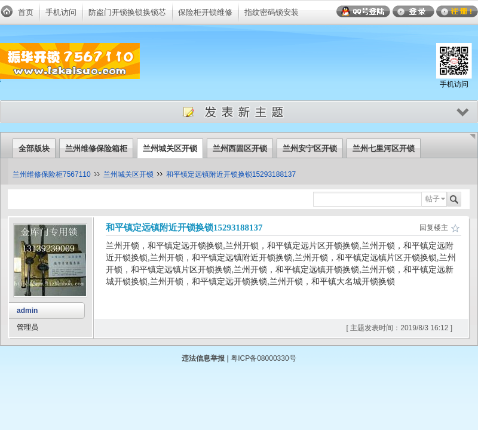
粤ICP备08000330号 (263, 358)
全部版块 (34, 148)
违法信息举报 (203, 358)
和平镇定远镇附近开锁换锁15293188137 (231, 174)
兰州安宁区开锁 (310, 148)
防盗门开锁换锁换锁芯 (127, 12)
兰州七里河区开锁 (384, 148)
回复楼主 (433, 227)
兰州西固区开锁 (240, 148)
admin (27, 310)
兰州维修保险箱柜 (96, 148)
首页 (25, 12)
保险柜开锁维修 (205, 12)
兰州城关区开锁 (170, 148)
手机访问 (60, 12)
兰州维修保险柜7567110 (52, 174)
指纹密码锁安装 (271, 12)
